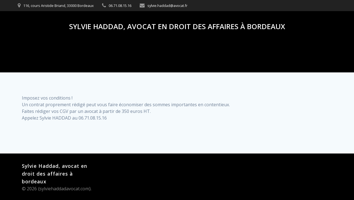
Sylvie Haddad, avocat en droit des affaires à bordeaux (177, 26)
